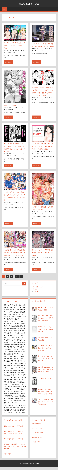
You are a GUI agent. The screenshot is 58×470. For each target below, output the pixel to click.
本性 (20, 415)
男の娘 (6, 342)
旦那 (19, 370)
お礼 (17, 415)
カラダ (24, 366)
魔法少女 (22, 384)
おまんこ (16, 405)
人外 (22, 370)
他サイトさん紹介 (38, 289)
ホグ (17, 366)
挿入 (6, 328)
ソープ (11, 387)
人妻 (18, 317)
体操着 (21, 368)
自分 (12, 321)
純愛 (12, 356)
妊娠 (8, 338)
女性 (13, 319)
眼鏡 (24, 403)
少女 (6, 312)
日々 (11, 335)
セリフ (13, 326)
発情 (9, 354)
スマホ (23, 354)
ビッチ (18, 324)
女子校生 (21, 408)
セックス (13, 312)
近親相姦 (16, 328)
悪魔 (12, 370)
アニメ (13, 352)
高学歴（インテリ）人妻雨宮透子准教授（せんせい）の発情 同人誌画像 (42, 252)
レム (13, 335)
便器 (8, 375)
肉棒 (22, 396)
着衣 (23, 333)
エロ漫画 (8, 401)
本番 (5, 368)
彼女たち (6, 377)
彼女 (9, 312)
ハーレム (16, 333)
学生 (16, 335)
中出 (22, 307)
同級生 (16, 359)
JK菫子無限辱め (8, 456)
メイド (20, 352)
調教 (5, 324)
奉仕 (20, 347)
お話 (12, 331)
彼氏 (23, 338)
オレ (12, 368)
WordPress (29, 466)
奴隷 (6, 412)
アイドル (20, 340)
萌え (15, 356)
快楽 (9, 326)
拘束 (13, 324)
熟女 (16, 326)
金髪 (13, 340)
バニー (13, 391)
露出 (24, 319)
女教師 (6, 347)
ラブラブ (9, 324)
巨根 (15, 342)
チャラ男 (13, 415)
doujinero (17, 50)
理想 (12, 410)
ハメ (19, 326)
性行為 (21, 387)
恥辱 (20, 394)
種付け (13, 347)
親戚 (23, 415)
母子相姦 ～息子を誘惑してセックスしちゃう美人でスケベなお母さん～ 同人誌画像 (15, 449)
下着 (18, 349)
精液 (11, 349)
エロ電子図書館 (36, 426)
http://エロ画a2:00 (37, 435)
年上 (11, 382)
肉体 (5, 349)
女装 (20, 338)
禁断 (6, 391)
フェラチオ (13, 366)
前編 (13, 384)
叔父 (21, 398)
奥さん (19, 396)
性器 (20, 366)
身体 (22, 324)
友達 (9, 347)
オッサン (6, 415)
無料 (5, 382)
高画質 (17, 401)
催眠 (5, 361)
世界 (5, 331)
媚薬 (24, 377)
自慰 (9, 391)
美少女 (17, 321)
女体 (20, 349)
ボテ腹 (9, 368)
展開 (15, 363)
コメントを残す (12, 52)
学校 (9, 333)
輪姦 (9, 373)
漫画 (5, 317)
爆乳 (19, 342)
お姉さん (9, 340)
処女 (13, 314)
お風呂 (11, 377)
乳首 (9, 331)
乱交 (22, 331)
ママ (9, 345)
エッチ (21, 405)
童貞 (20, 328)
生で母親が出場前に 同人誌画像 (13, 441)
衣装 (14, 387)
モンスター (21, 356)
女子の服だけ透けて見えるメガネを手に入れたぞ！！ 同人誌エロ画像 (14, 45)
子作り (14, 380)
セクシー (21, 389)
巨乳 (5, 310)
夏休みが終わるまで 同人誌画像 (13, 429)
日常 (9, 342)
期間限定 (6, 387)
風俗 (5, 370)
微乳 (6, 333)
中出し (19, 307)
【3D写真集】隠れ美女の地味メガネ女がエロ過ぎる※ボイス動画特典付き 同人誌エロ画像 (42, 146)
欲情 (12, 396)
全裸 (5, 356)
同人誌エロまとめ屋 (29, 4)
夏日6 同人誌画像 (10, 105)
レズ (23, 347)
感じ (20, 333)
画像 (5, 307)
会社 (9, 359)
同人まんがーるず (37, 431)
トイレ (20, 359)
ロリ (12, 359)
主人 (5, 321)
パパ (8, 380)
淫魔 (15, 396)
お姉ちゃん (17, 373)
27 (17, 279)
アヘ (15, 368)
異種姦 (13, 354)
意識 (18, 368)
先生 (12, 345)
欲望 (6, 352)
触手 (8, 335)
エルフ (16, 370)
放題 (22, 345)
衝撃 (18, 412)
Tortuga (36, 466)
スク (12, 342)
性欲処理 (16, 410)
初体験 (17, 394)
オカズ (12, 317)
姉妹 (19, 354)
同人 (23, 107)
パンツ (9, 370)
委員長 (24, 380)
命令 (20, 375)
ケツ (17, 389)
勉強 (23, 375)
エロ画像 (35, 294)
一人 (12, 333)
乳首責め (15, 382)
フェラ (17, 310)
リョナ (21, 410)
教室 (12, 373)
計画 (14, 377)
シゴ (6, 394)
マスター (16, 403)
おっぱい (22, 310)
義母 (11, 384)
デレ (18, 361)
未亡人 (13, 401)
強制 (6, 396)
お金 (19, 382)
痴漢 (23, 412)
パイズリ (9, 314)
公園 (13, 394)
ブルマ (21, 363)
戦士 (8, 366)
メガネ (21, 403)
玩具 (22, 391)
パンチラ (19, 380)
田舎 (11, 375)
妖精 (8, 382)
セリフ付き (13, 412)
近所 (5, 380)
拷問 (22, 373)
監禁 (16, 352)
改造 (18, 363)
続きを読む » (8, 62)
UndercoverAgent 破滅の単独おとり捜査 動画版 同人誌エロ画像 (43, 46)
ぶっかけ (17, 319)
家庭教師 (8, 398)
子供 (17, 377)
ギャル (10, 328)
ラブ (19, 312)
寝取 (20, 314)
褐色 (5, 340)
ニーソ (23, 382)
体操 (8, 361)
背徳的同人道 (36, 444)
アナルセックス (15, 398)
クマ (11, 380)
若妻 (20, 412)
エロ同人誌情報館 (37, 440)
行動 (5, 384)
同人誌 (35, 292)
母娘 (16, 391)
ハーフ (11, 408)
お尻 (23, 328)
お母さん (8, 363)
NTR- (6, 319)
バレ (9, 352)
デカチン (16, 408)
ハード (11, 361)
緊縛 (5, 359)
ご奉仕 (21, 361)
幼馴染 (19, 345)
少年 (16, 340)
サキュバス (15, 375)
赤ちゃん (10, 405)
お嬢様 (9, 356)
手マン (21, 377)
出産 (8, 384)
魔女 (6, 410)
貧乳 (15, 331)
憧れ (16, 354)
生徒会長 (21, 401)
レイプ (10, 394)
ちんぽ (17, 338)
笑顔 (9, 410)
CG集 (8, 317)
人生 (12, 363)
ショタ (22, 335)
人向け (15, 307)
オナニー (22, 321)
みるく (6, 405)
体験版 (9, 321)
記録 (9, 396)
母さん (14, 349)
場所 (23, 359)
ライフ (17, 384)
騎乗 (5, 335)
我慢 (8, 349)
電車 (6, 373)
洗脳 (16, 347)
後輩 (15, 361)
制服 (22, 312)
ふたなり (12, 338)
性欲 (18, 331)
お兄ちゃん (10, 389)
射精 (22, 326)
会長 (14, 389)
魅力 (19, 391)
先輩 (15, 345)
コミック (10, 403)
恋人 (6, 345)
